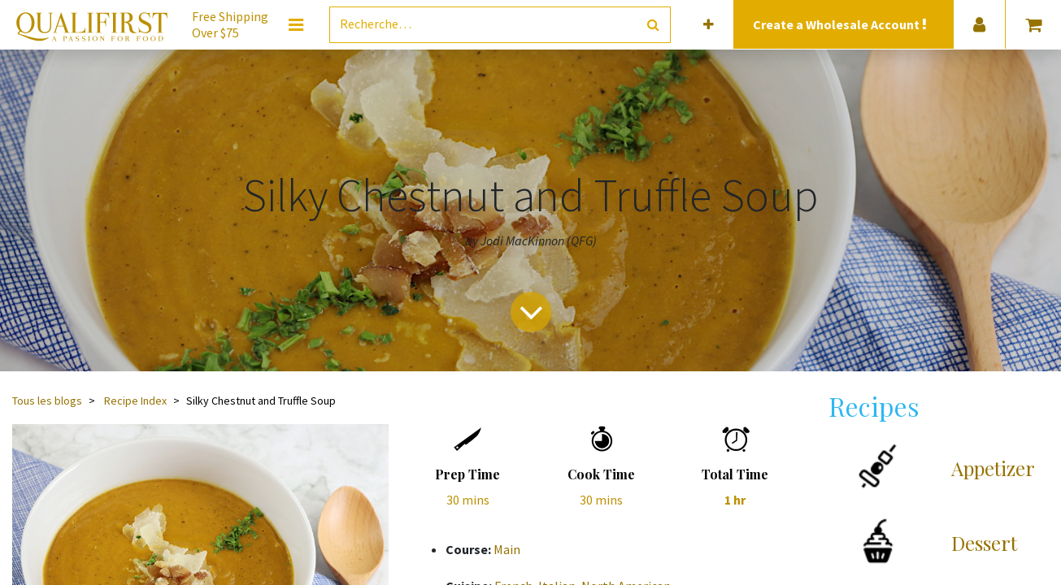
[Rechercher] (653, 24)
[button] (708, 24)
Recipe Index (135, 400)
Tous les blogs (47, 400)
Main (507, 549)
